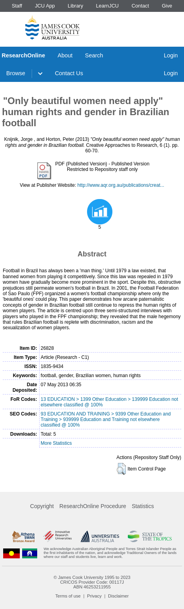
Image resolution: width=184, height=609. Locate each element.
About (65, 55)
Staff (17, 6)
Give (167, 6)
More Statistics (56, 443)
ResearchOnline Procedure (92, 506)
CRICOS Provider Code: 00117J (92, 582)
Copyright (42, 506)
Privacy (94, 596)
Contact (140, 6)
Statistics (143, 506)
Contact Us (69, 73)
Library (75, 6)
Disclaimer (118, 596)
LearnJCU (107, 6)
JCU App (45, 6)
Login (171, 55)
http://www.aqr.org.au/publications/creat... (121, 185)
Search (94, 55)
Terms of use (68, 596)
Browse (15, 73)
